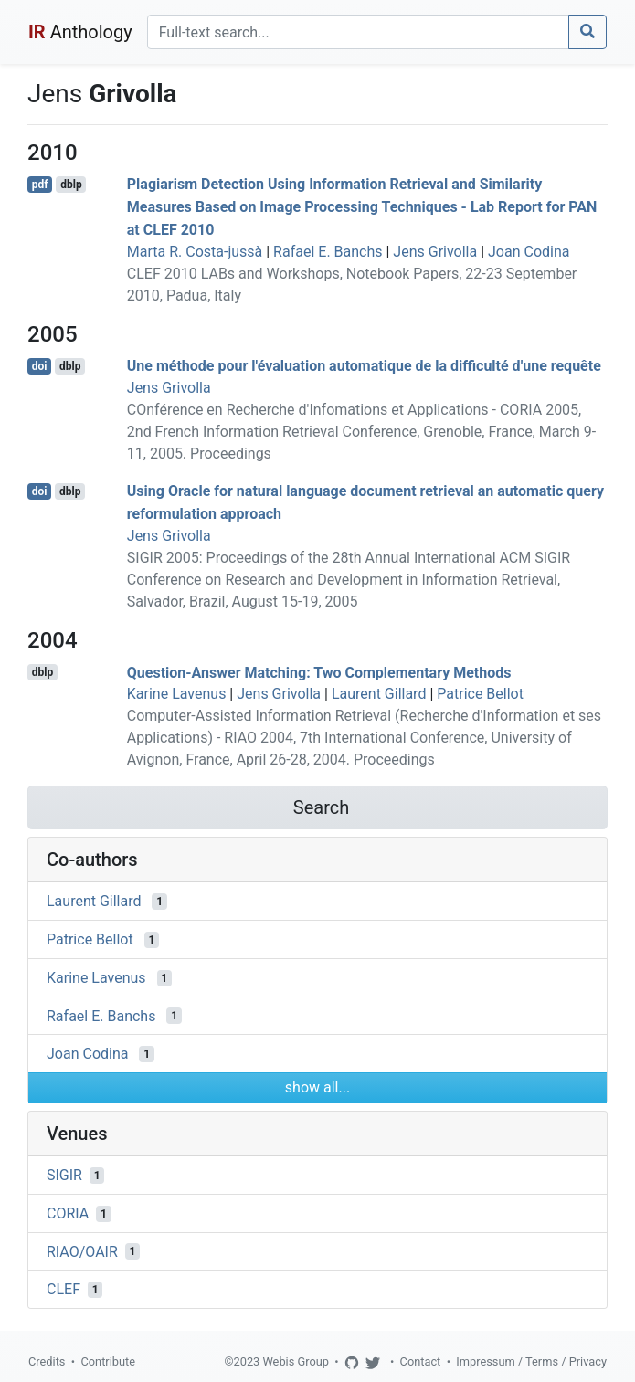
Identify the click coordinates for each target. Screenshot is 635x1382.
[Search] (358, 32)
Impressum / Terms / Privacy (531, 1361)
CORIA (68, 1213)
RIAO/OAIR (82, 1251)
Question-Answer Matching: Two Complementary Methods (319, 671)
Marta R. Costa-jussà (194, 251)
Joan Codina (528, 251)
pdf (40, 184)
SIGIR (64, 1175)
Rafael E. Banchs (327, 251)
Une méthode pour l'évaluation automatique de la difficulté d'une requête (364, 366)
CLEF (63, 1289)
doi (40, 366)
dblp (70, 184)
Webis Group (295, 1361)
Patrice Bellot (480, 693)
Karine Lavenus (177, 693)
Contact (420, 1361)
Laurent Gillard (379, 693)
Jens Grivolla (435, 251)
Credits (46, 1361)
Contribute (107, 1361)
